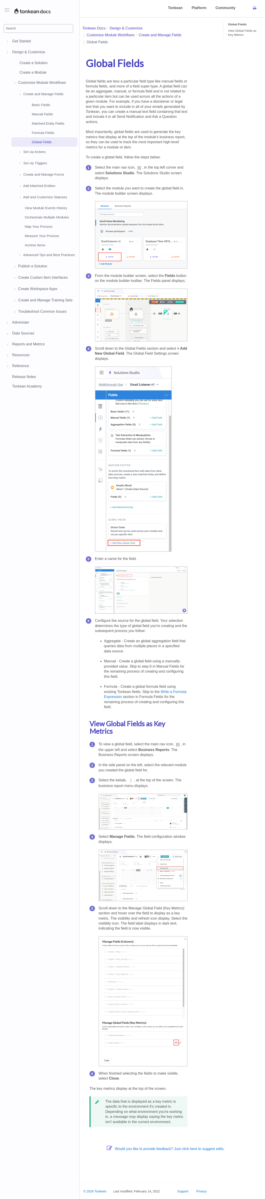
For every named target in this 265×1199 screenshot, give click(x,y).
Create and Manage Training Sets (42, 300)
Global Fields (42, 142)
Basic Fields (41, 105)
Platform (199, 8)
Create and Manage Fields (41, 94)
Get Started (21, 41)
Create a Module (33, 72)
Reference (20, 366)
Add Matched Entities (36, 186)
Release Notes (24, 377)
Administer (20, 322)
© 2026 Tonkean (94, 1191)
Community (225, 8)
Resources (20, 355)
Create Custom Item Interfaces (40, 278)
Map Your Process (38, 226)
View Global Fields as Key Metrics (242, 32)
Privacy (201, 1191)
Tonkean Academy (27, 386)
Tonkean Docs (93, 28)
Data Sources (22, 333)
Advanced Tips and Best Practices (46, 255)
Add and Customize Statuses (42, 197)
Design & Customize (28, 52)
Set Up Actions (32, 152)
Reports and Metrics (28, 344)
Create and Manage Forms (41, 174)
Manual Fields (42, 114)
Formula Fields (43, 133)
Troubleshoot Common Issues (40, 312)
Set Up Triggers (32, 163)
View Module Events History (46, 208)
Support (182, 1191)
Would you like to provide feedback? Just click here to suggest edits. (166, 1149)
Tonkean (175, 8)
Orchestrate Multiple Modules (47, 217)
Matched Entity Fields (48, 123)
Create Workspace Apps (35, 289)
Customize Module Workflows (39, 83)
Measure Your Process (42, 236)
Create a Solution (34, 63)
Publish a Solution (30, 266)
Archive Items (35, 245)
